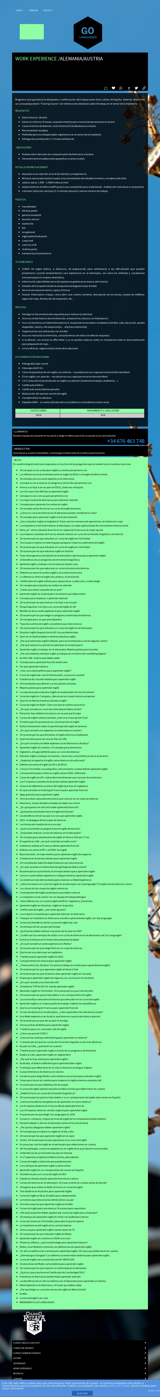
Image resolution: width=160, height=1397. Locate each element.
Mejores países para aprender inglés (39, 687)
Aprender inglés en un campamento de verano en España (52, 1170)
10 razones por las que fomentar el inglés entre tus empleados (54, 734)
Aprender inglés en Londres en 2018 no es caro (45, 1238)
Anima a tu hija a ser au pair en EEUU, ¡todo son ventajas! (51, 487)
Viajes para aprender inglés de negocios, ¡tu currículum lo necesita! (57, 977)
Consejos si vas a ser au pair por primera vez (44, 495)
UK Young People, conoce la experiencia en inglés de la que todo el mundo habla (64, 1148)
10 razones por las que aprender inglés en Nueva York (49, 969)
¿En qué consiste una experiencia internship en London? (51, 730)
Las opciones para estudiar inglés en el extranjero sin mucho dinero (57, 692)
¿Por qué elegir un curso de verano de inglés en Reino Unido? (53, 1289)
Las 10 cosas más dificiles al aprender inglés (44, 491)
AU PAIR (79, 1358)
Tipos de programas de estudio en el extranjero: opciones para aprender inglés (63, 555)
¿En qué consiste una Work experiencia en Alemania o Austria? (54, 743)
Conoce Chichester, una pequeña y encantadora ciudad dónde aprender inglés (64, 768)
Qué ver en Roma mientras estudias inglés (43, 700)
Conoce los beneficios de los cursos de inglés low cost (48, 922)
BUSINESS (79, 1373)
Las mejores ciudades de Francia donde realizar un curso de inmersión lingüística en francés (71, 534)
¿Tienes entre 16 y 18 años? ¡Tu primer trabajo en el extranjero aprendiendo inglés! (65, 965)
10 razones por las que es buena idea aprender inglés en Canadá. (56, 973)
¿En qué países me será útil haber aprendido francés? (49, 807)
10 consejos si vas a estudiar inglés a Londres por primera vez (53, 470)
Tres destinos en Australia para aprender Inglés (46, 1191)
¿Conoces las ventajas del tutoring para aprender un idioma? (53, 1037)
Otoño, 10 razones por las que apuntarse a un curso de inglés (53, 1140)
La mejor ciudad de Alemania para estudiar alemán (49, 500)
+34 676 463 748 (126, 440)
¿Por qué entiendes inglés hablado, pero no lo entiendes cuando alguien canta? (64, 640)
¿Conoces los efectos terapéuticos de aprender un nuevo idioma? (55, 1101)
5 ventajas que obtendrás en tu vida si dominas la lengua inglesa (56, 1067)
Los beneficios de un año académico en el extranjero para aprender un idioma (63, 1281)
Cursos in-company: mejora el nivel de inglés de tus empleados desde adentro (63, 1118)
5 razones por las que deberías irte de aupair (44, 1084)
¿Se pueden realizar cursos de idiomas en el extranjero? (50, 832)
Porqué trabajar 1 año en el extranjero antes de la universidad (54, 1123)
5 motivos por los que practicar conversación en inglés (49, 721)
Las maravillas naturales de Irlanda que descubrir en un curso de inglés (59, 999)
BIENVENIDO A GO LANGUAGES (37, 1302)
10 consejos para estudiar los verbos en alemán (46, 585)
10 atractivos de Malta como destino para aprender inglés (52, 1263)
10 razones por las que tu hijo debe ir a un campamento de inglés (55, 995)
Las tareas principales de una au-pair (40, 824)
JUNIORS (79, 1378)
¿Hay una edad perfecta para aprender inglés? (45, 670)
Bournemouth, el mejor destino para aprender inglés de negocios (55, 854)
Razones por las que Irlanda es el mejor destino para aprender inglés (57, 871)
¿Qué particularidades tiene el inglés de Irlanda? (47, 811)
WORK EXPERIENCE (79, 1368)
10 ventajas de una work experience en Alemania (47, 478)
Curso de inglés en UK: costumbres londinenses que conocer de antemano (61, 777)
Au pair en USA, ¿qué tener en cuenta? (41, 1046)
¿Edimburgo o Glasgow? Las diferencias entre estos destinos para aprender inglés (64, 1255)
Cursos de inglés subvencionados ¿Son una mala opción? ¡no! (53, 717)
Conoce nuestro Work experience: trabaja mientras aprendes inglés (57, 875)
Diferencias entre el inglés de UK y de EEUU (43, 764)
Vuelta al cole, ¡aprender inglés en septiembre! (45, 1054)
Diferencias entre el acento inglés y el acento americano (51, 572)
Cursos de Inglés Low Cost (34, 1298)
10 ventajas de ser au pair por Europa (40, 926)
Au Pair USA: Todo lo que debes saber (40, 658)
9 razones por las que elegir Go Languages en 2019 (47, 1114)
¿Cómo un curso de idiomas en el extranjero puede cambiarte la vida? (58, 512)
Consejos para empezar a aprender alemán (44, 598)
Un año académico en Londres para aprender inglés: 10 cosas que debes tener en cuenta (69, 1251)
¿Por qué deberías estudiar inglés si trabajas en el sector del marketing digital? (63, 653)
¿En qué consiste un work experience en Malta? (46, 943)
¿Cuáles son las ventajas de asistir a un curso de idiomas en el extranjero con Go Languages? (71, 935)
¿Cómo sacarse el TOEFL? (34, 1033)
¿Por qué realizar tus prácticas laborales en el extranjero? (51, 645)
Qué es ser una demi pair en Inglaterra (41, 952)
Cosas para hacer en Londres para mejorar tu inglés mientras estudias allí (60, 1080)
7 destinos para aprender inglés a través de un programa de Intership (58, 1050)
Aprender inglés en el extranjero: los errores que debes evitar (53, 593)
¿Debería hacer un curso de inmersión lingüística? (47, 1093)
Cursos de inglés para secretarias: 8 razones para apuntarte (52, 1208)
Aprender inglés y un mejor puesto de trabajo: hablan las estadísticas (58, 1003)
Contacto (47, 10)
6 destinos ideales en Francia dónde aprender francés (49, 845)
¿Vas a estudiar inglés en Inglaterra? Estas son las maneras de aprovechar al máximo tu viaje (71, 521)
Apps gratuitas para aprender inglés (39, 794)
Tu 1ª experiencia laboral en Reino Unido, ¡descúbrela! (49, 1157)
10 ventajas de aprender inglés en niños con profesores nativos (54, 1216)
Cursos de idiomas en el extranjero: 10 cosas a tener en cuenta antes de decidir (63, 1182)
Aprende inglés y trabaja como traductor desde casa (49, 564)
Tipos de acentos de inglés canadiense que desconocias (51, 623)
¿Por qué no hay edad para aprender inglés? (44, 1059)
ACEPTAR (82, 1393)
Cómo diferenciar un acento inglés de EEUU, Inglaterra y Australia (56, 901)
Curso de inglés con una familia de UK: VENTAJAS (47, 1259)
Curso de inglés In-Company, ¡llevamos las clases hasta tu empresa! (57, 696)
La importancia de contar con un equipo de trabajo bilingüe (53, 897)
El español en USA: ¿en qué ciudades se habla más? (48, 841)
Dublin (23, 1293)
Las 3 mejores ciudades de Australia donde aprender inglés (52, 781)
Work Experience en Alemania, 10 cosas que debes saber (51, 1285)
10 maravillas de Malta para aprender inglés (44, 1025)
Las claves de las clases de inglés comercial (44, 888)
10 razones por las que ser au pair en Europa (44, 1020)
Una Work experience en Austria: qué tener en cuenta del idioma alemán (60, 1016)
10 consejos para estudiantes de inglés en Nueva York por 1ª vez (54, 837)
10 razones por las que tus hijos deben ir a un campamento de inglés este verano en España (70, 1097)
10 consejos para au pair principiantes (41, 619)
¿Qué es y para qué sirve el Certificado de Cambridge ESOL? (52, 1272)
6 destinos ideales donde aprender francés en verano (49, 1178)
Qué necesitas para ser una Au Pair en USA (43, 739)
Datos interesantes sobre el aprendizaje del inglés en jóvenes (53, 726)
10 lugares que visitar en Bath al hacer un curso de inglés (51, 1187)
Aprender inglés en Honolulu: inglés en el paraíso (46, 905)
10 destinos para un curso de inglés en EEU (43, 1174)
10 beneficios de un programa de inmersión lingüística (50, 559)
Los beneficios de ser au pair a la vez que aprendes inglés (51, 815)
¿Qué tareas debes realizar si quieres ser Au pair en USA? (51, 931)
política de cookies (119, 1385)
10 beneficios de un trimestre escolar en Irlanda (46, 1153)
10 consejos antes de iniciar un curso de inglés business (50, 508)
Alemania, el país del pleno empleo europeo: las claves (50, 803)
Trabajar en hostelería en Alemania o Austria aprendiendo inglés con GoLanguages (66, 918)
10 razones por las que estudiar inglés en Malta (45, 1234)
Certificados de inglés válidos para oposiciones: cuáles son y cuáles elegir (60, 581)
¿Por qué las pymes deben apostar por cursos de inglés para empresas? (59, 1212)
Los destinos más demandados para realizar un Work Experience (55, 879)
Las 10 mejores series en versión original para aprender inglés (53, 1110)
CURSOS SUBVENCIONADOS (79, 1353)
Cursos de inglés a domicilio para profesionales (45, 1161)
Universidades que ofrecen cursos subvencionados (48, 683)
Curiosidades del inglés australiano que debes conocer (50, 892)
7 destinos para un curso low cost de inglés (43, 1029)
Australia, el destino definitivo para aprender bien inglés (51, 1063)
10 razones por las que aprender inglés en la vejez (47, 1135)
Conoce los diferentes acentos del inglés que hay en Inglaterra (54, 786)
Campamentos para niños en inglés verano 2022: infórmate (52, 773)
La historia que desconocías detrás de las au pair (47, 1199)
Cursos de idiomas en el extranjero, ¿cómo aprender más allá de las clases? (61, 1012)
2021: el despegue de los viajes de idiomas (43, 820)
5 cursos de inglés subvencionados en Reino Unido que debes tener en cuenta (62, 1088)
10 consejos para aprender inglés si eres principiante (48, 517)
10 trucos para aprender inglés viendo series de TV (47, 1229)
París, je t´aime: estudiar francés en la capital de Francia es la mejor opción (61, 530)
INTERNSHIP (79, 1363)
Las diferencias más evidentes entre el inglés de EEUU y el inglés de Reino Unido (63, 474)
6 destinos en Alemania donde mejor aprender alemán (50, 1276)
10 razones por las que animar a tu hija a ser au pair (48, 602)
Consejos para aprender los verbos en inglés (44, 504)
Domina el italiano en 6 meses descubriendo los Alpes (49, 939)
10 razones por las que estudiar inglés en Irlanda (46, 551)
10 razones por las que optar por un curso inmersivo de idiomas (54, 568)
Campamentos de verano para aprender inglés (46, 960)
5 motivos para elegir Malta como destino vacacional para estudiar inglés (60, 1076)
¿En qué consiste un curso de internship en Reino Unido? (51, 709)
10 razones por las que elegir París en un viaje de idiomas (51, 948)
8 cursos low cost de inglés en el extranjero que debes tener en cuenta (58, 1144)
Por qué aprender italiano (34, 666)
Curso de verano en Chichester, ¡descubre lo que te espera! (52, 1221)
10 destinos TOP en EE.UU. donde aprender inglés (47, 986)
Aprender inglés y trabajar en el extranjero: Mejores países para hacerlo (59, 649)
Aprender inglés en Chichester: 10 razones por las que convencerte (56, 990)
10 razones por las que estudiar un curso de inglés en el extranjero (56, 628)
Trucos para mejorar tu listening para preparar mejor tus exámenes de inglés (62, 542)
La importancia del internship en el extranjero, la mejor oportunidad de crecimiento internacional (74, 525)
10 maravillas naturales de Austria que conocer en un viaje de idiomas (59, 798)
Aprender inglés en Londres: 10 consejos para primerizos (51, 747)
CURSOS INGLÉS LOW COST (79, 1342)
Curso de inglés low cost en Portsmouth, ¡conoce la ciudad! (52, 675)
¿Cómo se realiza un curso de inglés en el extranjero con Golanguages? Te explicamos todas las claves (76, 884)
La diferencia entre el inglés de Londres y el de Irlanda (49, 576)
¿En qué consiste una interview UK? (39, 982)
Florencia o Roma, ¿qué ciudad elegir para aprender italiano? (54, 1242)
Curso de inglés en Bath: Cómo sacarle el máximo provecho (52, 704)
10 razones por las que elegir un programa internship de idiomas (55, 615)
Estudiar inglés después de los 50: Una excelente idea (49, 632)
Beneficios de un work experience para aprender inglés (50, 611)
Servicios (33, 10)
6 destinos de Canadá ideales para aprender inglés (48, 679)
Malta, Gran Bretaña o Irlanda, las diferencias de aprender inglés (56, 1246)
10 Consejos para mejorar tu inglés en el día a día (47, 1131)
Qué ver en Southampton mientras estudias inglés (48, 636)
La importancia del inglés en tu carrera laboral (45, 1225)
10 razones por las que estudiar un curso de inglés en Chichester (55, 538)
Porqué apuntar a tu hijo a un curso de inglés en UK (48, 606)
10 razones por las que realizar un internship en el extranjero (53, 1268)
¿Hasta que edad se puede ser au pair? (41, 589)
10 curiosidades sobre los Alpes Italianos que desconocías (51, 862)
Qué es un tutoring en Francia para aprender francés (49, 1007)
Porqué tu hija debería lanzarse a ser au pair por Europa (50, 713)
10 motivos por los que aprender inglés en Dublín (46, 1204)
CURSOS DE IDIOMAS (79, 1348)
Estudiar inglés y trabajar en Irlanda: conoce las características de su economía (64, 756)
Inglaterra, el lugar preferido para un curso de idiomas (49, 751)
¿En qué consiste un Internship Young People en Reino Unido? (53, 867)
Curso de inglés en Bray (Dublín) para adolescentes (48, 1195)
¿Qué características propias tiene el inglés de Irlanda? (50, 828)
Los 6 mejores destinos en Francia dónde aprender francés (52, 1105)
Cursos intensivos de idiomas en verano (42, 1071)
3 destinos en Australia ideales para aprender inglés (48, 858)
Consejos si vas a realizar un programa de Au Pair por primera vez (56, 482)
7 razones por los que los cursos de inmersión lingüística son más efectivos (60, 1042)
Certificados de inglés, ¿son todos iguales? (43, 909)
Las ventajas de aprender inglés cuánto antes (45, 1165)
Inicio (19, 10)
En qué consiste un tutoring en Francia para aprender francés (54, 790)
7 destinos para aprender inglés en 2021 (41, 956)
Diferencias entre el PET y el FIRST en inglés (43, 849)
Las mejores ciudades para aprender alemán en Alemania (52, 914)
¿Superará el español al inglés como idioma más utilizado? (52, 760)
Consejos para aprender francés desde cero (43, 662)
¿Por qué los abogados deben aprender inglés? (45, 1127)
